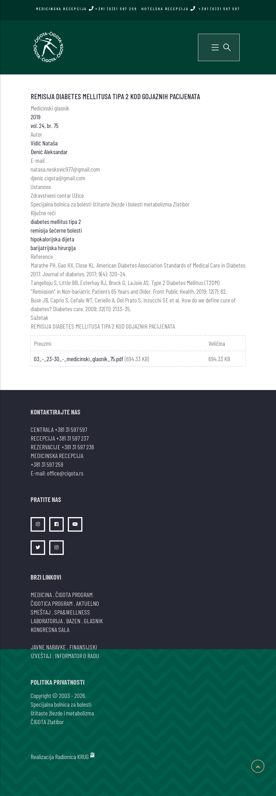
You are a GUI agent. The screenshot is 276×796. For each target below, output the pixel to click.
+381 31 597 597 (71, 429)
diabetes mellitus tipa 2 (56, 221)
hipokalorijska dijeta (52, 239)
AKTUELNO (87, 603)
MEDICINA (41, 594)
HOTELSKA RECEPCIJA (190, 8)
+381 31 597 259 (47, 464)
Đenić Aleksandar (49, 151)
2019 (35, 116)
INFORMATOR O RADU (77, 655)
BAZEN (73, 620)
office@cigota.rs (65, 473)
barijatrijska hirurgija (53, 247)
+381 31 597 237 (72, 438)
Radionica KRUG (72, 756)
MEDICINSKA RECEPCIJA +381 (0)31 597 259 (86, 8)
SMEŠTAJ (41, 612)
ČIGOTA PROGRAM (74, 594)
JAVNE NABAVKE (48, 647)
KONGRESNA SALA (50, 629)
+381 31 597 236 (77, 446)
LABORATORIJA (47, 620)
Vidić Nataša (44, 143)
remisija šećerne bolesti (56, 230)
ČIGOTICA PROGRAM (51, 603)
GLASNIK (93, 620)
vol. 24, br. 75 (45, 125)
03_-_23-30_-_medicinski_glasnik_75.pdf (78, 358)
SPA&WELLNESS (72, 612)
